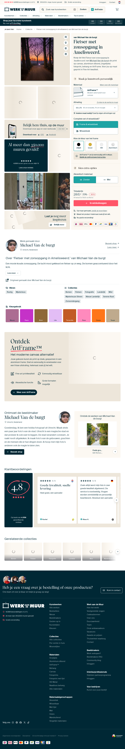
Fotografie (89, 292)
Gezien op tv (54, 621)
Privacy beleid (63, 736)
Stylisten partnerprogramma (99, 675)
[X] (24, 722)
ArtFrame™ (54, 665)
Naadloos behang (57, 685)
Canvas (52, 671)
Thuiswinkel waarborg (96, 638)
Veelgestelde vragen (96, 611)
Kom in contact (111, 590)
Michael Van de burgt (87, 37)
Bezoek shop (112, 243)
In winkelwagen (96, 203)
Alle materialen (55, 689)
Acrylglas (53, 658)
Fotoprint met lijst (57, 678)
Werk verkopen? (94, 653)
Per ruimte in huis (57, 643)
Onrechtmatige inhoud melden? (44, 736)
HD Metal (53, 682)
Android (51, 134)
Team (89, 625)
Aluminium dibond (57, 661)
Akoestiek (53, 700)
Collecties (23, 16)
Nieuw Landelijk (93, 296)
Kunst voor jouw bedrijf (97, 690)
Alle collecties (55, 639)
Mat (51, 710)
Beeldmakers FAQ (94, 657)
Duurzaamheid (93, 621)
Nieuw (52, 614)
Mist (110, 292)
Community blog (94, 660)
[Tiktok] (28, 722)
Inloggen (102, 2)
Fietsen (78, 292)
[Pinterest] (16, 722)
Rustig (9, 292)
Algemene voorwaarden (12, 736)
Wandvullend (55, 717)
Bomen (69, 292)
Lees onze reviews (26, 168)
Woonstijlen (54, 646)
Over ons (91, 618)
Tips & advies (79, 16)
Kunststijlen (54, 625)
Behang (52, 668)
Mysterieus (20, 292)
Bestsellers (54, 611)
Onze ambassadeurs (95, 628)
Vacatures (91, 632)
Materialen (49, 16)
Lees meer (113, 247)
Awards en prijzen (94, 635)
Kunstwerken (9, 16)
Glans (51, 714)
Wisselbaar (54, 703)
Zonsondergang (72, 301)
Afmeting (36, 16)
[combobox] (56, 9)
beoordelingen (19, 2)
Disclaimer (26, 736)
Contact (112, 2)
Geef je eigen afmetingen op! (94, 113)
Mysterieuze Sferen (74, 296)
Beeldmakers (63, 16)
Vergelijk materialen (58, 721)
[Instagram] (12, 722)
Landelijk (101, 292)
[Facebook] (20, 722)
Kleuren (52, 628)
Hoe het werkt (93, 607)
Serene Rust (108, 296)
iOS (41, 134)
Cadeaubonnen (93, 614)
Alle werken (54, 607)
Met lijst (52, 707)
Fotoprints (53, 675)
